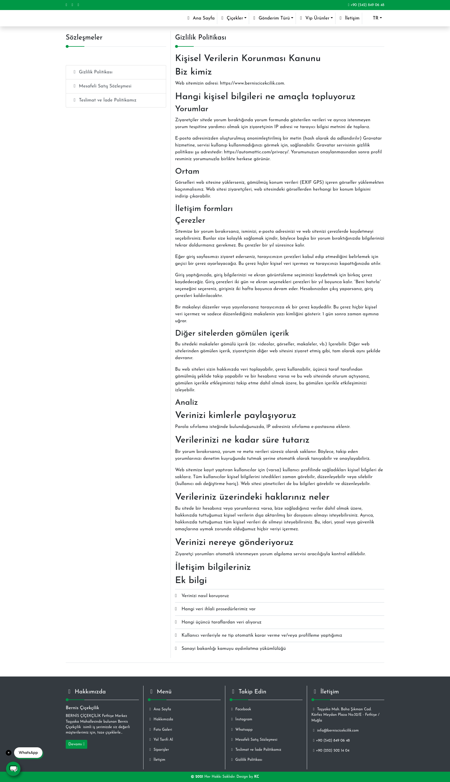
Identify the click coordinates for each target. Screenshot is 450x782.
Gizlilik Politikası (92, 72)
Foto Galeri (160, 730)
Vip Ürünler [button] (313, 18)
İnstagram (241, 719)
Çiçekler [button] (231, 18)
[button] (373, 18)
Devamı (76, 744)
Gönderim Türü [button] (270, 18)
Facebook (240, 709)
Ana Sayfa (201, 18)
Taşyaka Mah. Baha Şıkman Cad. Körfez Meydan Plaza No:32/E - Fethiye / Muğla (345, 714)
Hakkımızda (160, 719)
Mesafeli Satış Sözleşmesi (101, 86)
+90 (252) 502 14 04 (330, 750)
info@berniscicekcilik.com (335, 730)
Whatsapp (241, 730)
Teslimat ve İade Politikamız (104, 100)
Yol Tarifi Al (160, 740)
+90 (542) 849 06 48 (366, 5)
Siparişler (158, 750)
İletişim (349, 18)
